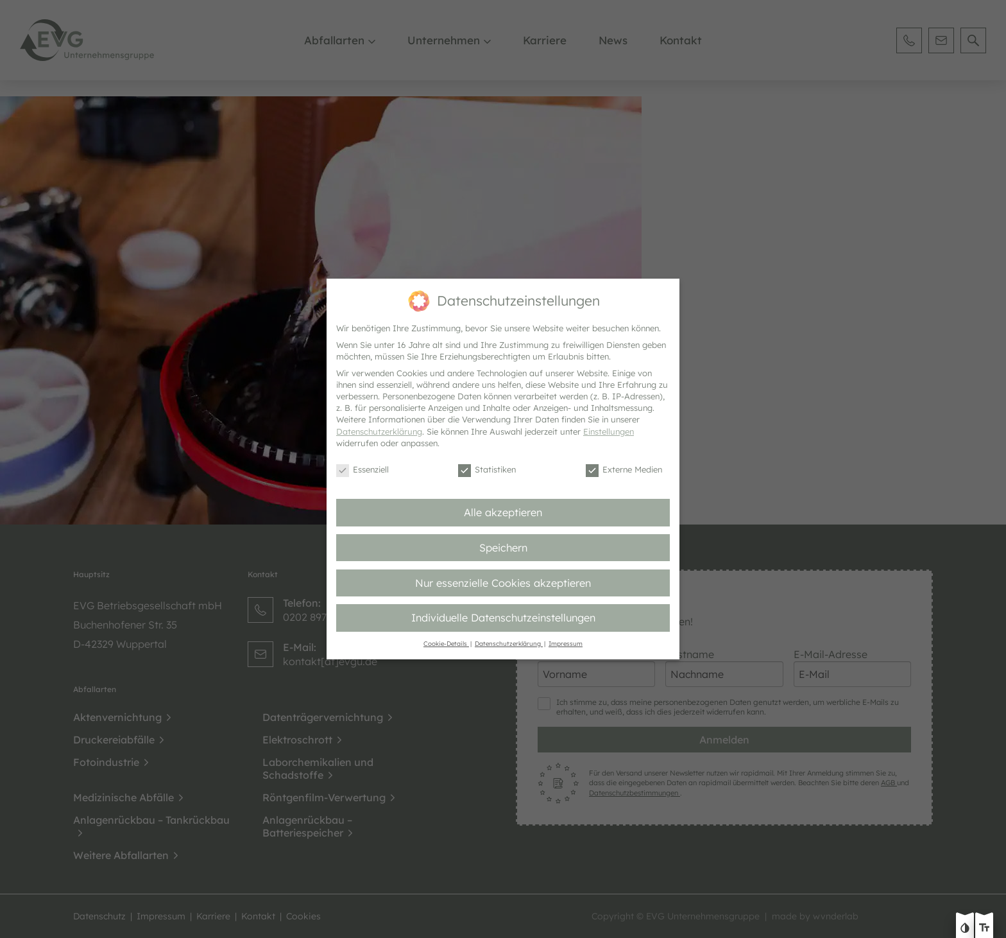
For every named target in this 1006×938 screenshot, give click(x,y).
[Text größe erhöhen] (984, 929)
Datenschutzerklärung (379, 431)
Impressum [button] (566, 643)
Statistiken (487, 470)
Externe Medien (624, 470)
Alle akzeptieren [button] (503, 512)
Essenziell (362, 470)
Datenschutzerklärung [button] (509, 643)
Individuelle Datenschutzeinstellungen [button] (503, 617)
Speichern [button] (503, 547)
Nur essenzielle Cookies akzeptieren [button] (503, 583)
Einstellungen (608, 431)
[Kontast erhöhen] (965, 929)
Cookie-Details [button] (446, 643)
